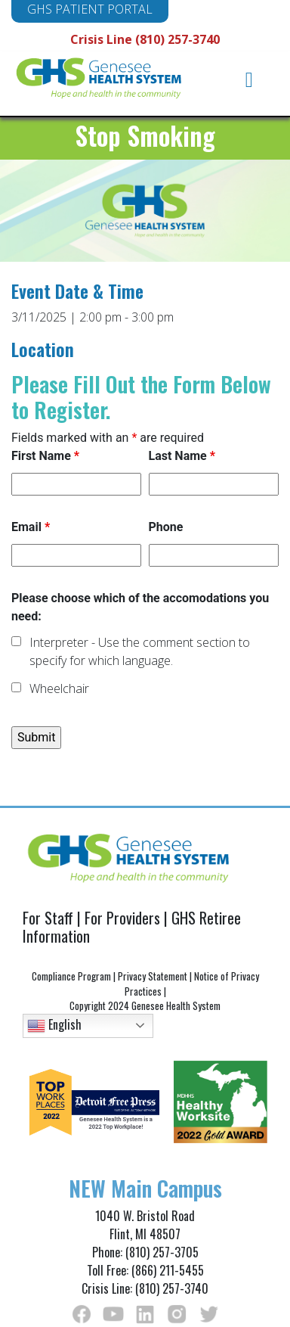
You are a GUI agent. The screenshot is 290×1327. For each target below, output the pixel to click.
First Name (45, 456)
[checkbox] (16, 641)
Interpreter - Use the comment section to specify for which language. (139, 651)
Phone (166, 527)
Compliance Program (71, 976)
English (54, 1024)
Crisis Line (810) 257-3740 (145, 39)
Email (30, 527)
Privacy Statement (152, 976)
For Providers (122, 917)
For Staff (48, 917)
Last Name (182, 456)
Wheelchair (59, 688)
